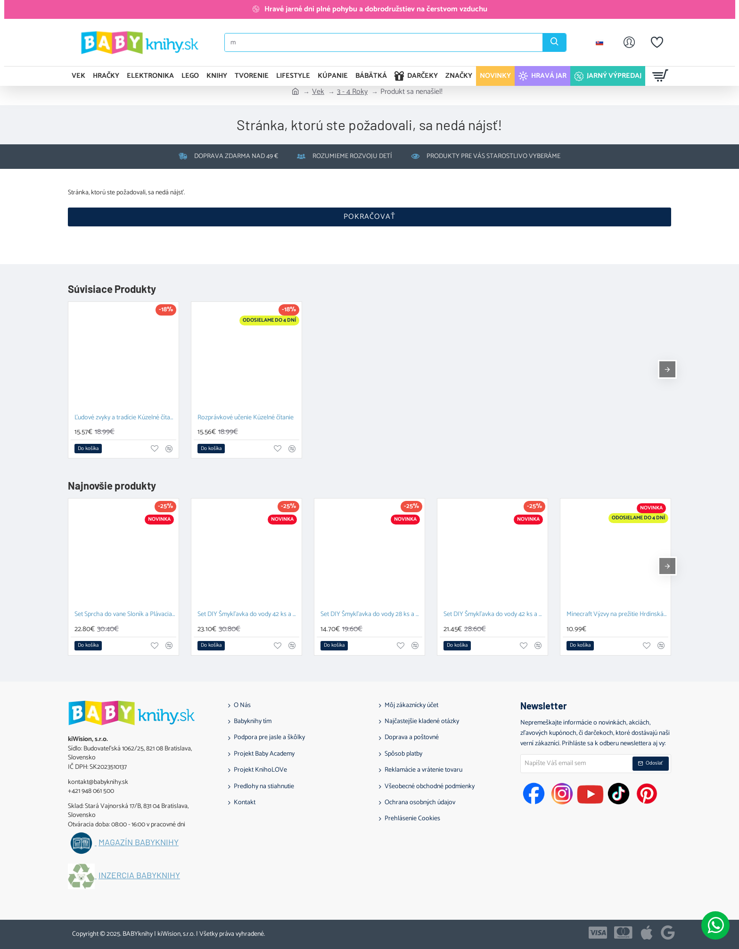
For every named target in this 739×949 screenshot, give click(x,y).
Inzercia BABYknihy (139, 875)
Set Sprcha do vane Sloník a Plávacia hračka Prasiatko (125, 614)
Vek (318, 92)
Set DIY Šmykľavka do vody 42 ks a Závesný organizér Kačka (494, 614)
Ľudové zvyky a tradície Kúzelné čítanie (125, 418)
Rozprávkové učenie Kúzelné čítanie (245, 418)
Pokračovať (369, 216)
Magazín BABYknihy (139, 842)
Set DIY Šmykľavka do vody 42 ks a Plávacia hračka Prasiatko (248, 614)
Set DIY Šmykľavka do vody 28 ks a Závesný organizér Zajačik (371, 614)
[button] (88, 448)
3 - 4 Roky (352, 92)
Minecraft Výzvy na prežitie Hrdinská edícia (617, 614)
